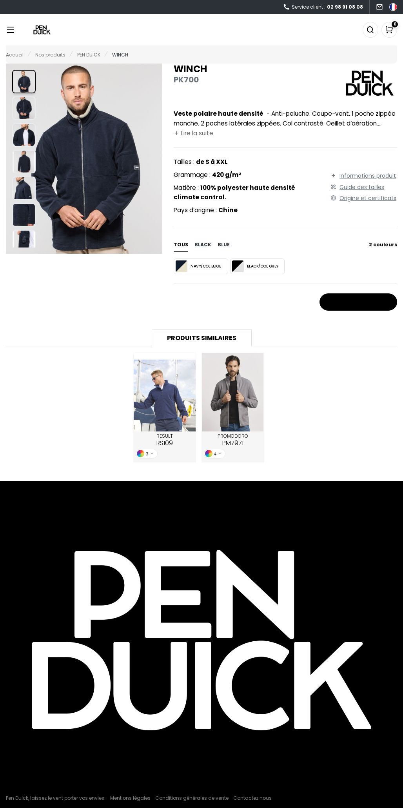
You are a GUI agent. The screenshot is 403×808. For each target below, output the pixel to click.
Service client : (323, 7)
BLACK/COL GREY (255, 266)
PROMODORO (233, 440)
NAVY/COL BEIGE (198, 266)
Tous (181, 244)
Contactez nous (252, 798)
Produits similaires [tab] (201, 337)
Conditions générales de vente (192, 798)
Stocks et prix (358, 302)
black (202, 244)
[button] (24, 81)
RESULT (164, 440)
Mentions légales (130, 798)
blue (224, 244)
